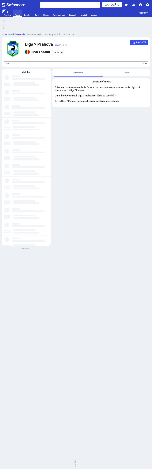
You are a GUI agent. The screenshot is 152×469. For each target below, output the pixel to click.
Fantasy (143, 13)
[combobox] (58, 52)
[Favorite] (139, 42)
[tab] (77, 73)
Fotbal (4, 34)
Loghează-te (112, 5)
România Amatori (16, 34)
